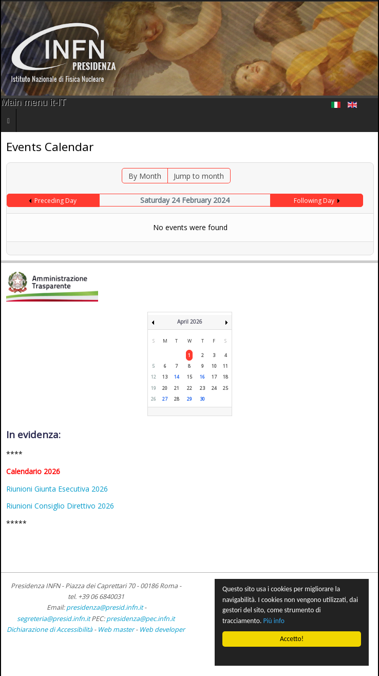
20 (164, 388)
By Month (144, 176)
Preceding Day (55, 200)
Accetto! (292, 638)
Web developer (162, 629)
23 (202, 388)
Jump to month (199, 176)
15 (189, 376)
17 (214, 376)
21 (176, 388)
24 (214, 388)
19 (153, 388)
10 (214, 366)
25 (225, 388)
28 (176, 399)
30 (202, 399)
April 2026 (189, 321)
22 (189, 388)
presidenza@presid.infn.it (104, 607)
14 (176, 376)
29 (189, 399)
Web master (116, 629)
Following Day (314, 200)
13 (164, 376)
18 (225, 376)
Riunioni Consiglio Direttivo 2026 (60, 506)
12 (153, 376)
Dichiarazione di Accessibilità (50, 629)
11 (225, 366)
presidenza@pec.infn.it (140, 618)
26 (153, 399)
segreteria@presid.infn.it (53, 618)
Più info (274, 620)
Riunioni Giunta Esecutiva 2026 (57, 489)
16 (202, 376)
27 (164, 399)
